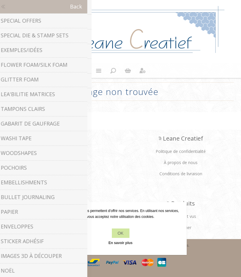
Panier (128, 70)
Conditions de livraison (180, 173)
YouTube (77, 153)
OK (120, 233)
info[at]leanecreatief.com (60, 178)
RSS (66, 153)
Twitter (54, 153)
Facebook (43, 153)
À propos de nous (181, 162)
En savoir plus (120, 243)
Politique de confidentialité (181, 151)
